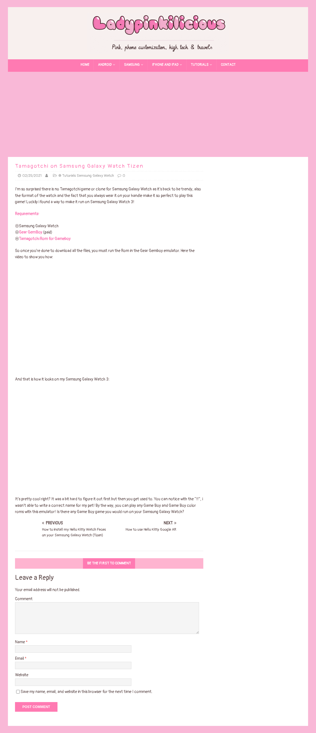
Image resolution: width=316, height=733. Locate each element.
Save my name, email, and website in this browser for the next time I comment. (86, 691)
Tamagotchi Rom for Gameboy (45, 238)
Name (20, 642)
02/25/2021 (32, 175)
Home (84, 65)
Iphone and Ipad (165, 65)
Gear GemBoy (31, 232)
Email (20, 658)
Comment (24, 599)
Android (105, 65)
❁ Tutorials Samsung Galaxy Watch (86, 175)
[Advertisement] (158, 114)
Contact (228, 65)
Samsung (132, 65)
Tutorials (199, 65)
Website (21, 675)
